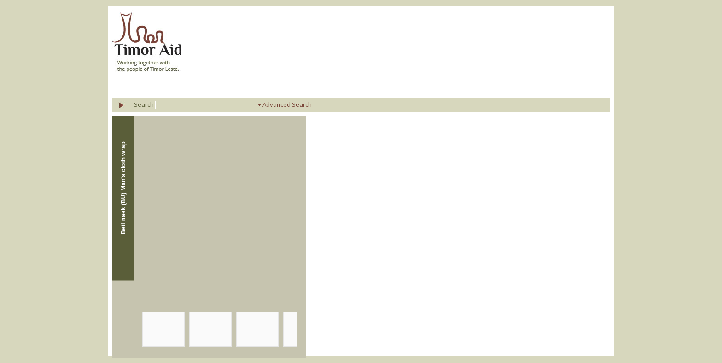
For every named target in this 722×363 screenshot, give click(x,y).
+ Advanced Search (285, 104)
